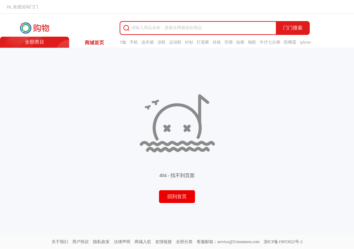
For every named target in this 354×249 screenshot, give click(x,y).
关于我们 (60, 241)
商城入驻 (142, 241)
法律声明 (122, 241)
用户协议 (80, 241)
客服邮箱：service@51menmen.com (228, 241)
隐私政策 (101, 241)
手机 (134, 42)
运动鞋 (175, 42)
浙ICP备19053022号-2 (283, 241)
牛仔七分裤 (270, 42)
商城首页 (94, 42)
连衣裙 (147, 42)
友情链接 (163, 241)
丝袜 (217, 42)
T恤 (123, 42)
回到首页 (177, 196)
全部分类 (184, 241)
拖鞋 (252, 42)
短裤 (240, 42)
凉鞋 (161, 42)
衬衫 (189, 42)
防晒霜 (290, 42)
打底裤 (203, 42)
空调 (228, 42)
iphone (305, 42)
